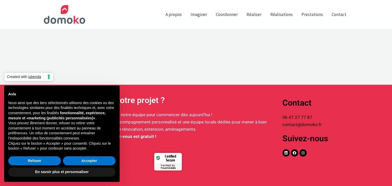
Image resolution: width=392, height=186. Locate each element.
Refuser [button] (34, 161)
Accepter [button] (89, 161)
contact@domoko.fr (302, 124)
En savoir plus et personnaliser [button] (62, 172)
